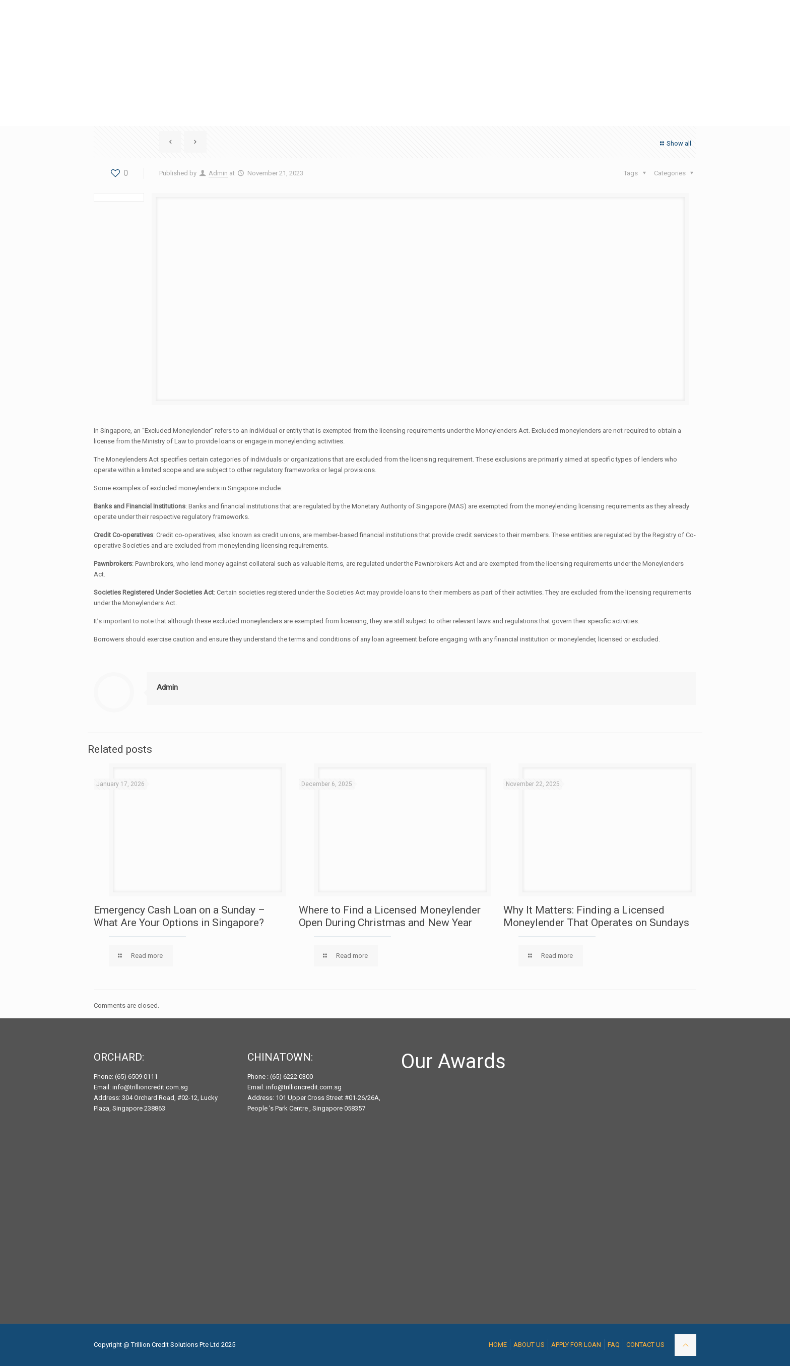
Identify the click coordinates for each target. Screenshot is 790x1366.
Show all (674, 143)
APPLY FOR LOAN (576, 1344)
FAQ (614, 1344)
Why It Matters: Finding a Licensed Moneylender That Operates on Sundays (596, 916)
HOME (498, 1344)
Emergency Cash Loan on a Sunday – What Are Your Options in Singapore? (179, 916)
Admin (218, 173)
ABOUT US (529, 1344)
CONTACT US (645, 1344)
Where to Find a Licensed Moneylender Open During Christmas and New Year (390, 916)
